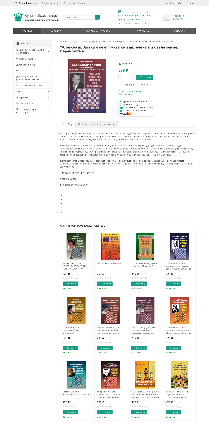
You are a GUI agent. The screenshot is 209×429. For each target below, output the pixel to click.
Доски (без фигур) (25, 64)
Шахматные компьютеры (29, 85)
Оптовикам (69, 3)
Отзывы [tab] (109, 124)
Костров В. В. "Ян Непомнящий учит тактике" (76, 393)
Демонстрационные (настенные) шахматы (27, 78)
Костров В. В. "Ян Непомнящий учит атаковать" (71, 330)
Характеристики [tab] (88, 124)
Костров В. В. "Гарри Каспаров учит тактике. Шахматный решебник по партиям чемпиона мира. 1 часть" (110, 394)
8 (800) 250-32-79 (137, 11)
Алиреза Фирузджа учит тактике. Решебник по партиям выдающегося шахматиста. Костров (143, 330)
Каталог (56, 31)
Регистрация (186, 3)
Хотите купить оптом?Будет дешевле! (130, 93)
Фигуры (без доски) (26, 58)
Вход (170, 3)
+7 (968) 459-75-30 (141, 15)
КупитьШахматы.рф (26, 3)
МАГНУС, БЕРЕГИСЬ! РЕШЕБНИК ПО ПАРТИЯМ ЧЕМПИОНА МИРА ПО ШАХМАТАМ (74, 266)
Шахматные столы (26, 103)
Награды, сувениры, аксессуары (26, 111)
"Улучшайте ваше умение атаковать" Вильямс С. (144, 264)
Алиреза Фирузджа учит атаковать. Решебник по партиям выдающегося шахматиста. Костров (109, 330)
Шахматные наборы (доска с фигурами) (30, 51)
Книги (19, 91)
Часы (18, 70)
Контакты (83, 3)
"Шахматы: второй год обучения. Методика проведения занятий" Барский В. (177, 394)
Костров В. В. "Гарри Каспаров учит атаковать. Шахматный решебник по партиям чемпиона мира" (179, 330)
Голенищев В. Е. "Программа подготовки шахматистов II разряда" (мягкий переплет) (145, 394)
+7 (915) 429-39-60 (130, 19)
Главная (27, 31)
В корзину (144, 77)
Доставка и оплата (51, 3)
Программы (22, 97)
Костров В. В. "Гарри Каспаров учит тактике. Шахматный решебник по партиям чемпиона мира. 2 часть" (179, 266)
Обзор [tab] (68, 124)
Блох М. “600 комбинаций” (109, 263)
